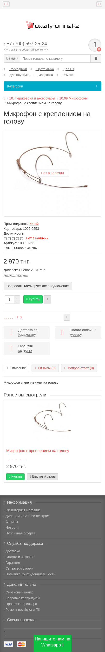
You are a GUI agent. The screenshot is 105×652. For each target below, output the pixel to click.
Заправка (43, 75)
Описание (16, 368)
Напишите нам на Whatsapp (52, 642)
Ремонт (65, 75)
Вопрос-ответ (79, 368)
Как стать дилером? (16, 275)
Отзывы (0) (45, 368)
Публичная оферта (19, 533)
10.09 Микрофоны (73, 98)
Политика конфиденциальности (29, 574)
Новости (11, 527)
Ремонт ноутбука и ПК (22, 610)
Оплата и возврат (18, 557)
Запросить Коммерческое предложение (38, 286)
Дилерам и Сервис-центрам (26, 516)
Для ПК (66, 69)
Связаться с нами (18, 568)
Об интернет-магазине (22, 510)
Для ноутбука (16, 75)
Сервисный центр (18, 592)
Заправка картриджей (22, 598)
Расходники (15, 69)
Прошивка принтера (20, 604)
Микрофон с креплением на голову (37, 450)
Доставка (12, 551)
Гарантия (12, 563)
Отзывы (11, 522)
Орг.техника (42, 69)
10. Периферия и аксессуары (32, 98)
